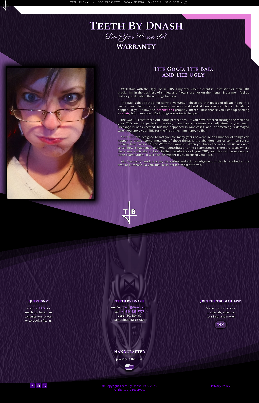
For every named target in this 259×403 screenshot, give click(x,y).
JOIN (220, 324)
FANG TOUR (155, 2)
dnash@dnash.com (134, 307)
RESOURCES (172, 2)
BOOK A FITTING (134, 2)
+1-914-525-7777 (132, 311)
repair (124, 113)
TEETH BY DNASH (80, 2)
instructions (165, 110)
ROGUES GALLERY (109, 2)
